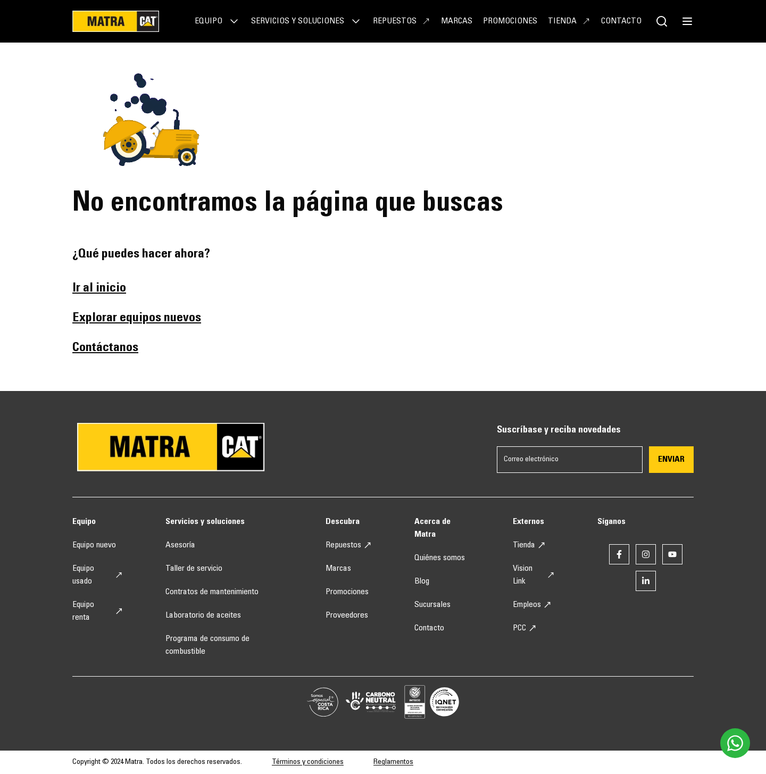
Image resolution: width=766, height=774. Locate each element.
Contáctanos (105, 348)
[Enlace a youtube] (672, 554)
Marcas (456, 21)
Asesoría (180, 545)
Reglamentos (393, 762)
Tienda (569, 21)
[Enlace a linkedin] (646, 581)
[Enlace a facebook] (619, 554)
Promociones (510, 21)
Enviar (671, 459)
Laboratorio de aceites (203, 615)
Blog (421, 581)
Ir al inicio (99, 288)
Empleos (532, 605)
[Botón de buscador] (661, 21)
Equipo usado (97, 575)
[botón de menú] (687, 21)
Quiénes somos (439, 558)
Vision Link (534, 575)
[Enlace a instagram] (646, 554)
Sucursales (432, 605)
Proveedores (347, 615)
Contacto (621, 21)
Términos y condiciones (308, 762)
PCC (525, 628)
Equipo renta (97, 611)
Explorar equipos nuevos (136, 318)
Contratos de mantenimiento (212, 592)
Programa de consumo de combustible (207, 645)
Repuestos (401, 21)
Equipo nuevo (94, 545)
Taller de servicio (193, 568)
